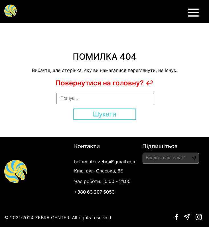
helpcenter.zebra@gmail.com (105, 161)
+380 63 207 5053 (94, 192)
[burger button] (193, 14)
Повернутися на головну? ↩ (104, 83)
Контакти (87, 146)
